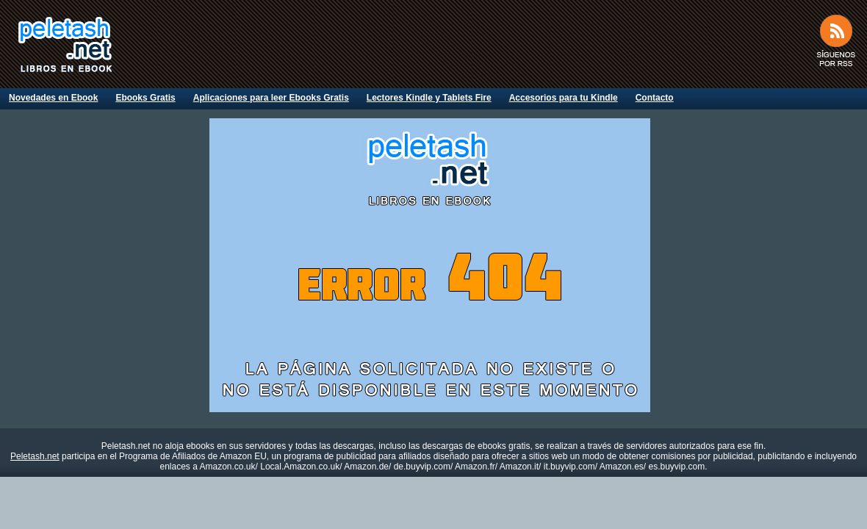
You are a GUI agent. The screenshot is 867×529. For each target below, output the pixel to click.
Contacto (655, 98)
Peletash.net (35, 456)
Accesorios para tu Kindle (563, 98)
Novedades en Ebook (53, 98)
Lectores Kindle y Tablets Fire (429, 98)
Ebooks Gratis (145, 98)
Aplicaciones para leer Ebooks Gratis (271, 98)
